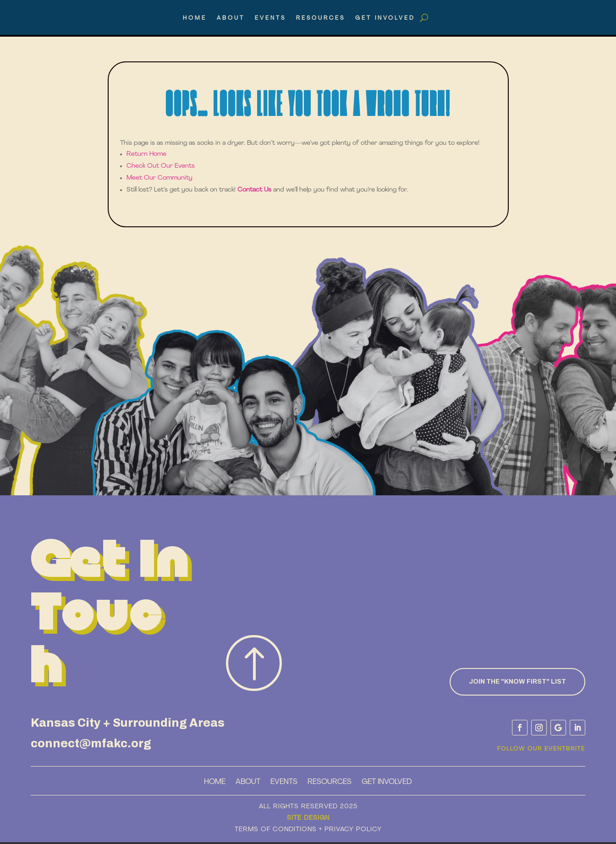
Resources (320, 18)
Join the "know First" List (517, 681)
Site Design (308, 818)
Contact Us (254, 189)
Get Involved (385, 18)
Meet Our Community (159, 178)
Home (195, 18)
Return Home (146, 154)
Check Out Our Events (160, 166)
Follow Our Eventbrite (541, 749)
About (231, 18)
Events (270, 18)
